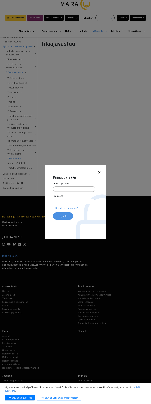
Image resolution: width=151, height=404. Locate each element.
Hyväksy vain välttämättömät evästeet (59, 397)
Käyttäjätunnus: (62, 183)
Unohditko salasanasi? (66, 208)
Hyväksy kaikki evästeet (20, 397)
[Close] (99, 173)
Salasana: (59, 195)
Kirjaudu (63, 216)
